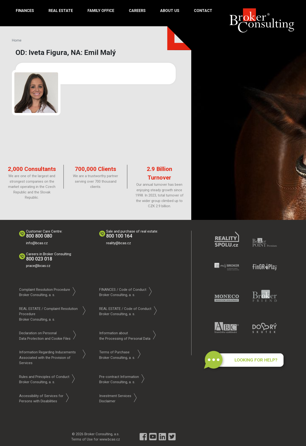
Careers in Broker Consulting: (49, 256)
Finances (25, 10)
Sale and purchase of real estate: (132, 234)
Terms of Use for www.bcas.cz (95, 439)
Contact (203, 10)
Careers (137, 10)
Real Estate (61, 10)
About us (169, 10)
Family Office (100, 10)
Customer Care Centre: (44, 234)
